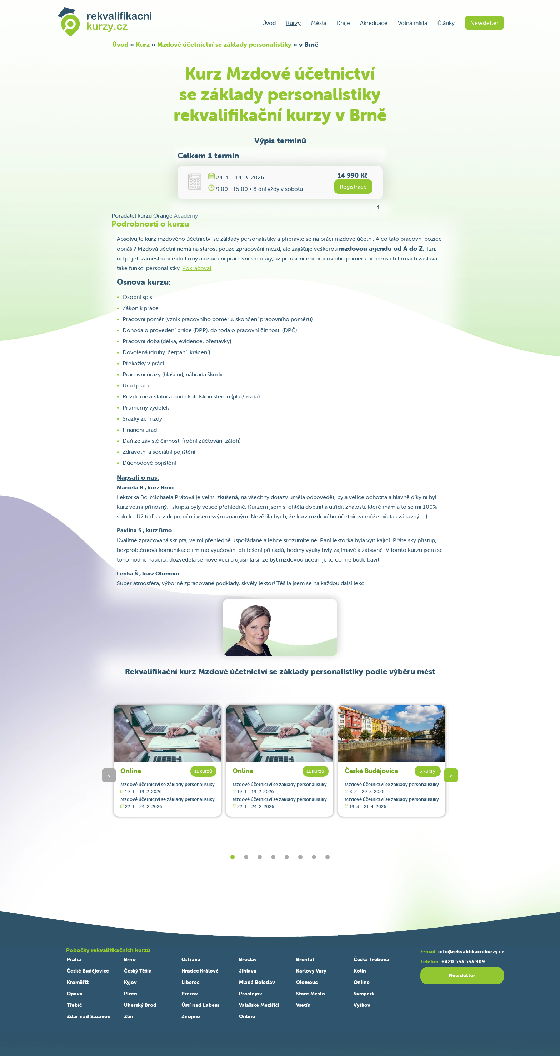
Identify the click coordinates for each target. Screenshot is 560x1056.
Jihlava (247, 971)
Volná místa (412, 22)
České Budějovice (371, 771)
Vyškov (362, 1005)
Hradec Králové (200, 971)
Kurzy (293, 22)
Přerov (189, 993)
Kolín (360, 971)
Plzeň (130, 993)
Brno (130, 959)
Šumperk (364, 993)
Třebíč (74, 1005)
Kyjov (130, 982)
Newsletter (484, 22)
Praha (74, 959)
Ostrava (190, 959)
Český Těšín (138, 971)
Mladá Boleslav (257, 982)
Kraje (343, 22)
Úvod (269, 22)
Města (318, 22)
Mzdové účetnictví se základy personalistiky (224, 44)
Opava (74, 993)
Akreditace (374, 22)
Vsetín (303, 1005)
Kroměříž (78, 982)
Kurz (143, 44)
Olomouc (307, 982)
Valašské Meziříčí (259, 1005)
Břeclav (248, 959)
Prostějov (250, 993)
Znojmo (190, 1016)
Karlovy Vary (311, 971)
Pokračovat (196, 267)
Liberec (190, 982)
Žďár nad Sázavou (88, 1016)
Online (130, 771)
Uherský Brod (140, 1005)
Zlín (128, 1016)
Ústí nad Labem (200, 1005)
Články (446, 22)
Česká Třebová (371, 959)
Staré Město (310, 993)
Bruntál (305, 959)
